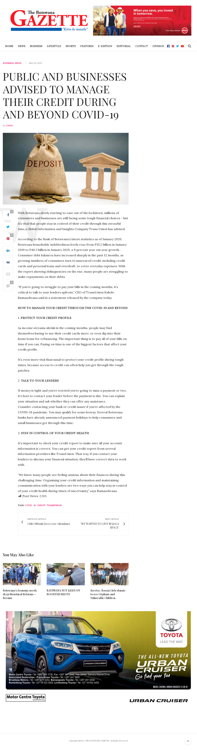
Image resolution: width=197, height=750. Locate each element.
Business (36, 46)
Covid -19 (30, 505)
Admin (9, 125)
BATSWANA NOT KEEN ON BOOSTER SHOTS (63, 592)
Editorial (124, 46)
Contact (141, 46)
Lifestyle (54, 46)
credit (41, 505)
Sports (71, 46)
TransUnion (54, 505)
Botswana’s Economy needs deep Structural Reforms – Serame (20, 594)
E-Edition (105, 46)
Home (9, 46)
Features (86, 46)
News (21, 46)
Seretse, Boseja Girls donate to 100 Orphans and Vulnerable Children (108, 594)
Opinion (158, 46)
